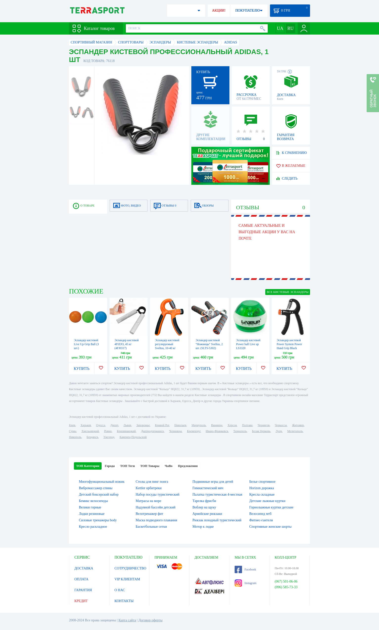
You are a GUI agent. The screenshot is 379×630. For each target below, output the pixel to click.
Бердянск (92, 437)
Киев (72, 425)
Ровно (107, 431)
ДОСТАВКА (83, 568)
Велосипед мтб (260, 514)
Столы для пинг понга (152, 481)
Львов (127, 425)
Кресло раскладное (93, 526)
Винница (216, 425)
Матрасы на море (148, 501)
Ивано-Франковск (217, 431)
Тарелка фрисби (204, 501)
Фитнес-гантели (261, 520)
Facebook (245, 569)
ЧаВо (168, 466)
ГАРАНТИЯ (83, 590)
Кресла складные (261, 494)
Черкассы (281, 425)
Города (110, 466)
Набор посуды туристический (157, 494)
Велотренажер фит (149, 514)
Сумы (72, 431)
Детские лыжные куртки (267, 501)
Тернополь (240, 431)
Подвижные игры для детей (213, 481)
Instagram (245, 583)
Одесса (100, 425)
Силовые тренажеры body (98, 520)
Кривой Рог (162, 425)
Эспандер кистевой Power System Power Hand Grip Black (289, 344)
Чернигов (263, 425)
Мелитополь (295, 431)
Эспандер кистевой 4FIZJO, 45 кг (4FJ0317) (126, 344)
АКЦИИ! (218, 10)
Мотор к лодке (203, 526)
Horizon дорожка (261, 488)
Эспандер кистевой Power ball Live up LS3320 (248, 344)
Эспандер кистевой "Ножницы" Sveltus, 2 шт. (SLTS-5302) (209, 344)
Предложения (188, 466)
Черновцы (175, 431)
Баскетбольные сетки (151, 526)
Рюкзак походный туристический (217, 520)
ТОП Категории (87, 466)
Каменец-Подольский (133, 437)
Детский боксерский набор (98, 494)
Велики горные (90, 507)
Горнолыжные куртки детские (271, 507)
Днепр (114, 425)
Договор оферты (150, 620)
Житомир (298, 425)
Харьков (85, 425)
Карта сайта (127, 620)
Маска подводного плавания (156, 520)
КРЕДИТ (81, 601)
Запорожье (143, 425)
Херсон (232, 425)
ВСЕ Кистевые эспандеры (288, 292)
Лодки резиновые (92, 514)
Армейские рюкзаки (207, 514)
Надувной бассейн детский (156, 507)
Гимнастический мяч (208, 488)
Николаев (180, 425)
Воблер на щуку (204, 507)
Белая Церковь (261, 431)
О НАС (119, 590)
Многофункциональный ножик (102, 481)
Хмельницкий (90, 431)
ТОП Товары (149, 466)
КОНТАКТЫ (124, 601)
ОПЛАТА (81, 579)
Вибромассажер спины (95, 488)
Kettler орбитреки (149, 488)
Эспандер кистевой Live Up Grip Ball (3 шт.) (86, 344)
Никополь (75, 437)
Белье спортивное (262, 481)
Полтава (247, 425)
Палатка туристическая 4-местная (217, 494)
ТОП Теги (127, 466)
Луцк (279, 431)
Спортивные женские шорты (270, 526)
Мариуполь (199, 425)
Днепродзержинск (152, 431)
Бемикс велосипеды (93, 501)
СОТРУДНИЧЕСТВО (130, 568)
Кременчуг (193, 431)
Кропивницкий (126, 431)
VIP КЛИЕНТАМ (127, 579)
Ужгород (108, 437)
